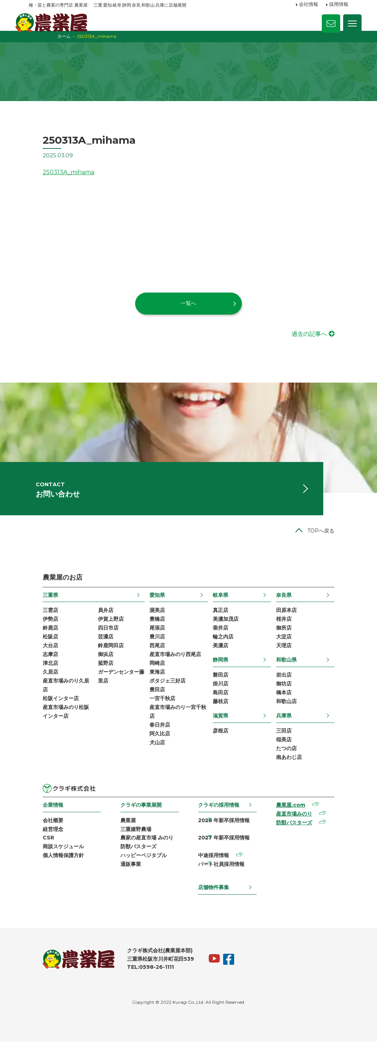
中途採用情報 (214, 885)
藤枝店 (226, 726)
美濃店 (226, 667)
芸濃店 (94, 658)
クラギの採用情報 (219, 832)
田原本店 (299, 630)
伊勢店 (36, 639)
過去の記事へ (323, 343)
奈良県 (297, 614)
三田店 (297, 756)
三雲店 (36, 630)
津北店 (36, 686)
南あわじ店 (302, 784)
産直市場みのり (302, 842)
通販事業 (124, 895)
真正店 (226, 630)
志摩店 (36, 677)
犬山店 (155, 771)
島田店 (226, 716)
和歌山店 (299, 726)
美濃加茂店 (231, 639)
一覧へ (188, 313)
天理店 (297, 667)
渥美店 (155, 630)
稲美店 (297, 765)
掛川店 (226, 707)
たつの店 (299, 775)
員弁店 (94, 630)
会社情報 (308, 5)
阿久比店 (158, 762)
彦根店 (226, 756)
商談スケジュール (49, 876)
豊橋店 (155, 639)
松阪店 (36, 658)
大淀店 (297, 658)
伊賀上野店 (99, 639)
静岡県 (226, 681)
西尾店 (155, 667)
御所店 (297, 649)
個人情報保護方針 (49, 885)
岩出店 (297, 698)
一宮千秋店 (160, 724)
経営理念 (39, 857)
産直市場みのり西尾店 (173, 677)
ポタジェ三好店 (166, 705)
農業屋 (122, 848)
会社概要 (39, 848)
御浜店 (94, 677)
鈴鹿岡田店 (99, 667)
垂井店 (226, 649)
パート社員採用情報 (222, 895)
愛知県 (155, 614)
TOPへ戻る (334, 550)
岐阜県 (226, 614)
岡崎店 (155, 686)
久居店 (36, 696)
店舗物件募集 (214, 909)
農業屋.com (298, 833)
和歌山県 (299, 681)
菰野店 (94, 686)
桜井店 (297, 639)
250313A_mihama (54, 182)
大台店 (36, 667)
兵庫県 (297, 740)
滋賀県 (226, 740)
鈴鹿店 (36, 649)
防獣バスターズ (132, 876)
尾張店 (155, 649)
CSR (34, 866)
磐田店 (226, 698)
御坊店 (297, 707)
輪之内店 (228, 658)
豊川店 (155, 658)
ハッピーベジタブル (137, 885)
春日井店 (158, 752)
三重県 (36, 614)
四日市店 (97, 649)
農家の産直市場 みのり (140, 866)
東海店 (155, 696)
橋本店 (297, 716)
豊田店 (155, 715)
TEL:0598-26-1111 (136, 989)
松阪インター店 (47, 724)
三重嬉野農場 (129, 857)
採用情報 (338, 5)
